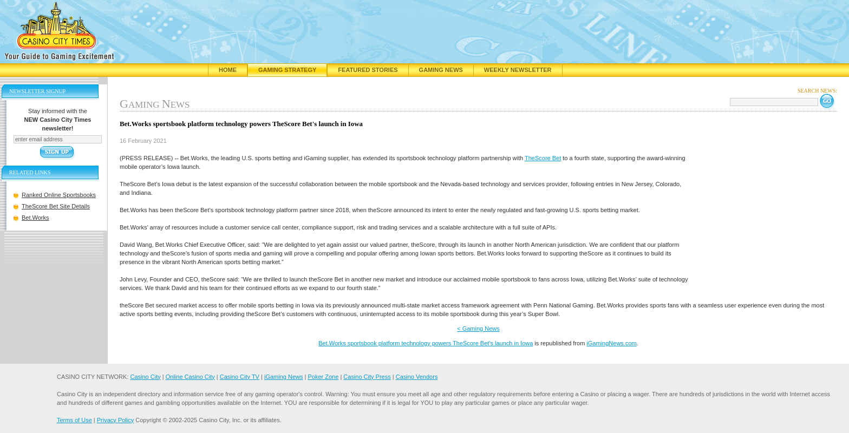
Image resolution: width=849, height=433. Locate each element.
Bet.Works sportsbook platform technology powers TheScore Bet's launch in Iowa (425, 343)
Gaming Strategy (287, 70)
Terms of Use (74, 420)
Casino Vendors (417, 376)
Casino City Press (366, 376)
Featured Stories (367, 70)
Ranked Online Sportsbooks (59, 195)
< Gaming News (478, 328)
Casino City (145, 376)
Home (228, 70)
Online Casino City (190, 376)
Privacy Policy (115, 420)
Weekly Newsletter (518, 70)
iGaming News (283, 376)
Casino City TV (239, 376)
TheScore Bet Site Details (56, 206)
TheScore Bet (543, 158)
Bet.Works (35, 217)
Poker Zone (323, 376)
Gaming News (441, 70)
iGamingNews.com (611, 343)
